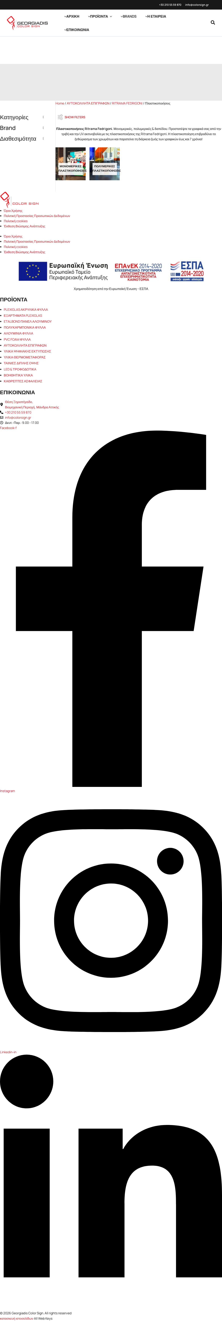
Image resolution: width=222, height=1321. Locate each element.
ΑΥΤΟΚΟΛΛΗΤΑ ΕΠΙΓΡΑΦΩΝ (88, 103)
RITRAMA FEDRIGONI (127, 103)
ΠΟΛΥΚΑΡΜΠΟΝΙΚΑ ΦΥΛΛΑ (25, 327)
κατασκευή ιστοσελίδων (16, 1318)
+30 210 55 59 (167, 5)
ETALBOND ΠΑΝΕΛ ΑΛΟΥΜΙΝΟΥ (28, 321)
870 (178, 5)
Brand (22, 127)
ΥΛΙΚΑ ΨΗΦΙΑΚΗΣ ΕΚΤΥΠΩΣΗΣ (27, 351)
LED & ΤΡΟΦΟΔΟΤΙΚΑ (20, 369)
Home (60, 103)
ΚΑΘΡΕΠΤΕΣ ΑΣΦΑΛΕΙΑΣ (23, 381)
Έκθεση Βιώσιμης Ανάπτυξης (24, 226)
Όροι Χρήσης (13, 210)
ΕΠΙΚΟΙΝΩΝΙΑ (17, 392)
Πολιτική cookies (16, 221)
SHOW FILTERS (71, 115)
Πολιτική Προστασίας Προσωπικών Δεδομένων (37, 216)
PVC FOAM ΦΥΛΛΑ (17, 339)
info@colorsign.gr (197, 5)
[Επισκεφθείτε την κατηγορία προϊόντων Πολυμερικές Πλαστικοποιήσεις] (104, 163)
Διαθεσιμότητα (22, 138)
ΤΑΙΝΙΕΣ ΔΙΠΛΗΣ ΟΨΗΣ (21, 363)
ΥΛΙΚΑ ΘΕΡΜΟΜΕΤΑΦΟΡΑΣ (25, 357)
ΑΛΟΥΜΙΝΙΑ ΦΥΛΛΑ (18, 333)
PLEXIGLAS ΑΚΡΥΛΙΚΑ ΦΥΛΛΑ (26, 309)
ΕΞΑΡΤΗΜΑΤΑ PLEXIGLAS (23, 315)
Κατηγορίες (22, 117)
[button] (110, 16)
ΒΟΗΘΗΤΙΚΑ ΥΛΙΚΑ (18, 375)
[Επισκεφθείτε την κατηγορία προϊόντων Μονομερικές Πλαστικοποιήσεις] (71, 163)
